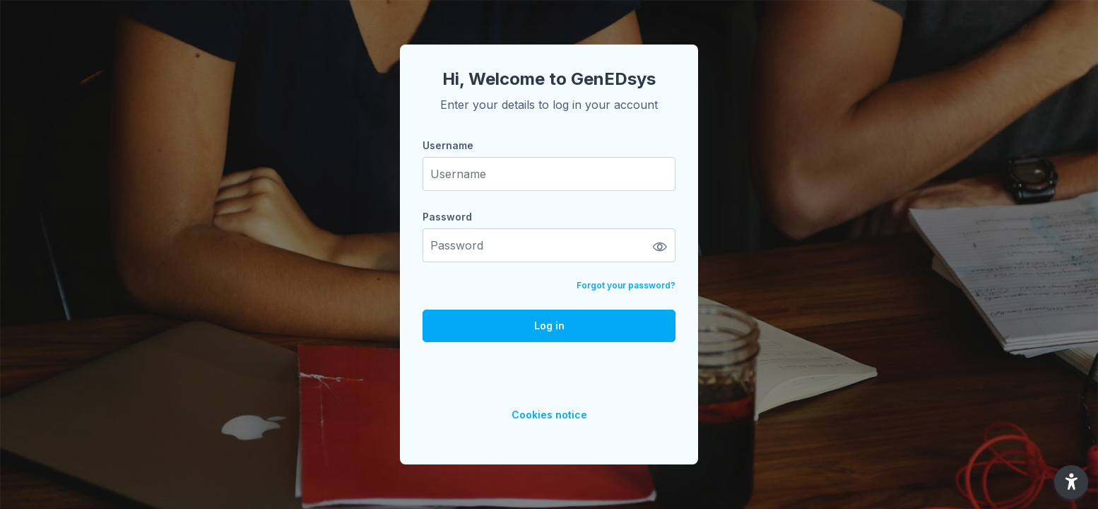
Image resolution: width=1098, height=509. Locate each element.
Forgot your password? (626, 285)
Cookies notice (549, 415)
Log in (549, 326)
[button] (1071, 482)
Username (448, 145)
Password (447, 217)
